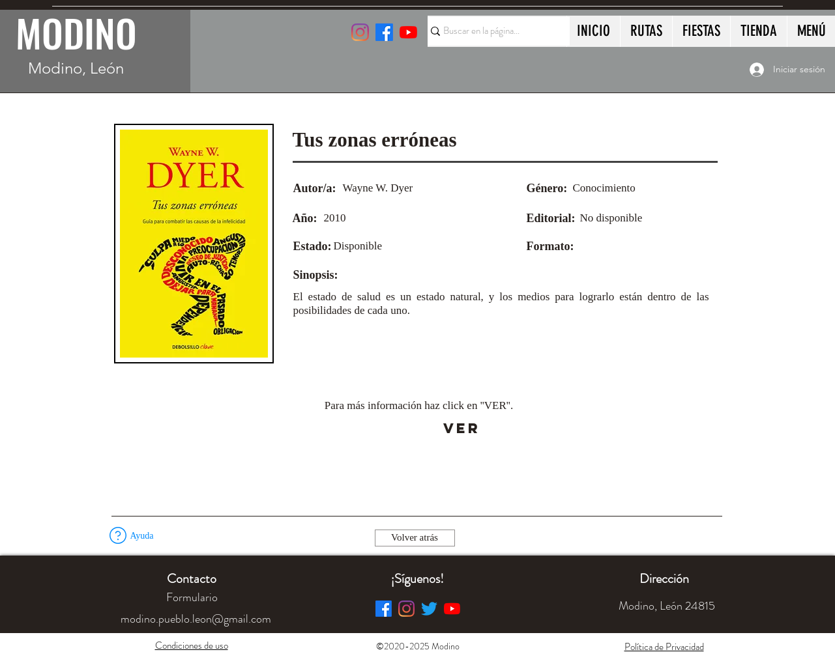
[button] (118, 535)
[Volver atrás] (415, 538)
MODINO (76, 33)
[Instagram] (360, 32)
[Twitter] (429, 609)
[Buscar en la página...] (492, 31)
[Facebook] (383, 609)
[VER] (462, 429)
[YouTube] (408, 32)
